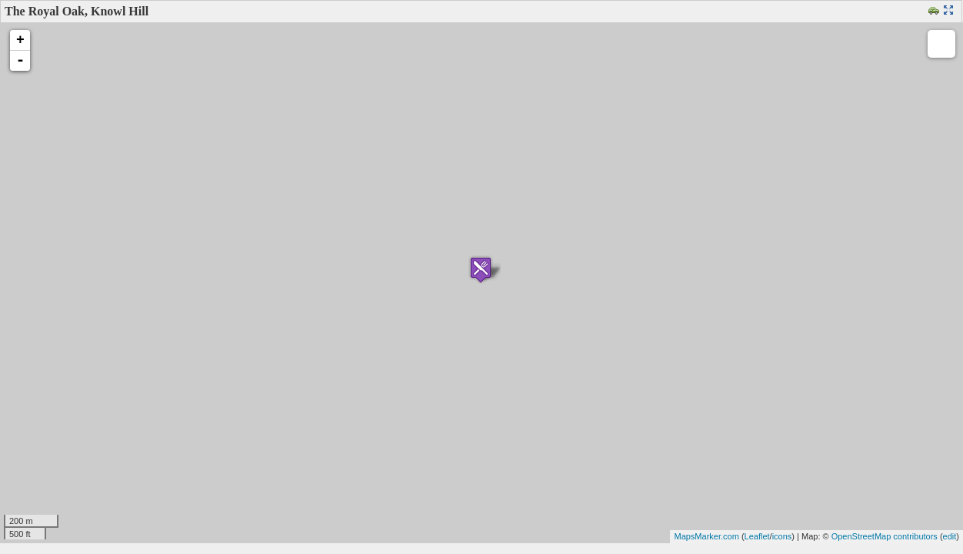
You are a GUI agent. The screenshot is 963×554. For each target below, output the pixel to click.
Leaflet (757, 536)
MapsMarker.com (706, 536)
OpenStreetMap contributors (884, 536)
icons (782, 536)
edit (950, 536)
